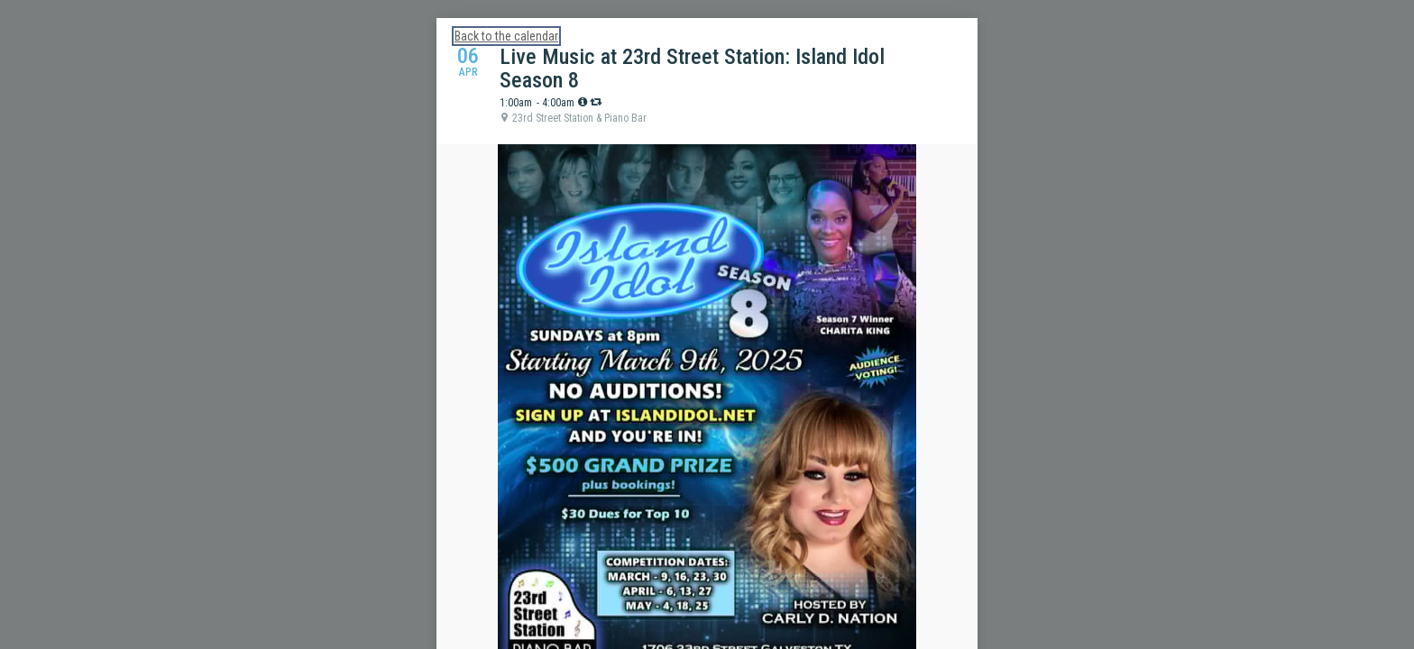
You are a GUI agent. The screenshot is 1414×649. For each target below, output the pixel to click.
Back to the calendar (506, 36)
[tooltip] (582, 101)
